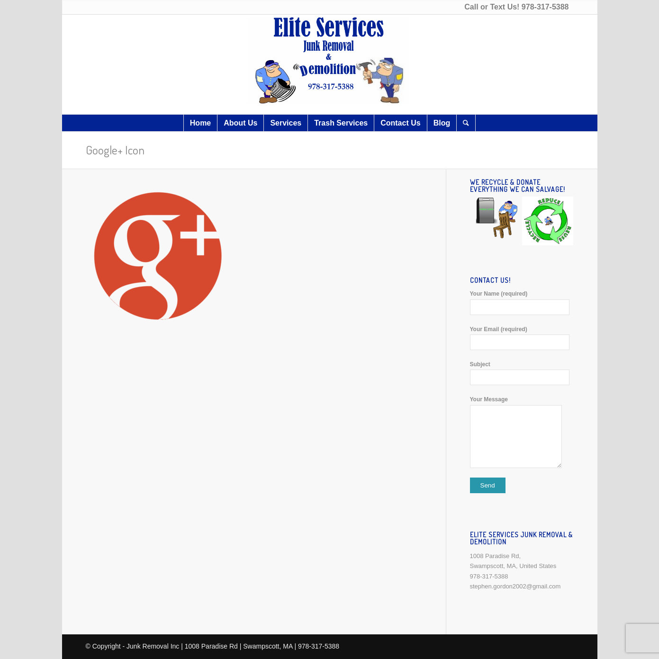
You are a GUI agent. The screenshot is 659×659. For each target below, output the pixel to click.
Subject (522, 373)
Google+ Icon (115, 149)
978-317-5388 (545, 7)
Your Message (522, 432)
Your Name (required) (522, 302)
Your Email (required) (522, 338)
